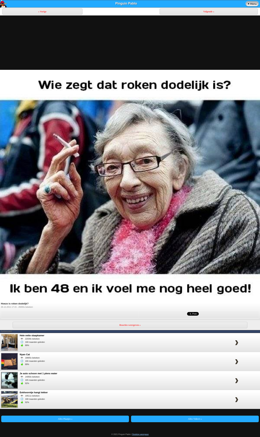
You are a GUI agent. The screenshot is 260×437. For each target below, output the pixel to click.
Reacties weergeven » (130, 325)
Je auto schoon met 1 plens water (38, 373)
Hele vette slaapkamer (32, 335)
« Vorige (42, 11)
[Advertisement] (130, 42)
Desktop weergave (140, 434)
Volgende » (208, 11)
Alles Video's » (195, 418)
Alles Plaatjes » (65, 418)
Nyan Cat (25, 354)
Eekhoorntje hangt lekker (34, 392)
